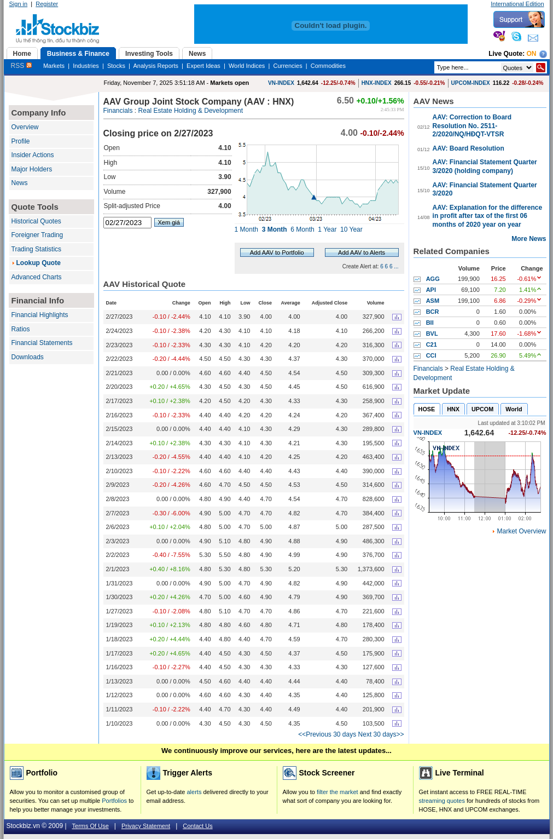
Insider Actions (32, 155)
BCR (432, 311)
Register (47, 4)
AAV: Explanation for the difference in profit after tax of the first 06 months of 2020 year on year (487, 216)
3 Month (274, 229)
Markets (54, 65)
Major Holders (32, 169)
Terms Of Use (90, 826)
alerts (194, 792)
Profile (20, 141)
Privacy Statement (145, 826)
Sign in (18, 4)
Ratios (20, 329)
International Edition (517, 4)
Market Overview (521, 531)
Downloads (27, 357)
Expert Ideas (203, 65)
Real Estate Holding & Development (190, 110)
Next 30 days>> (381, 734)
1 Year (327, 229)
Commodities (328, 65)
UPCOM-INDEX (470, 83)
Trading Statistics (36, 249)
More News (528, 239)
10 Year (351, 229)
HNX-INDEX (377, 83)
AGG (433, 278)
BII (430, 322)
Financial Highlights (39, 315)
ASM (432, 300)
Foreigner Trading (37, 235)
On (532, 54)
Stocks (116, 65)
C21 (431, 344)
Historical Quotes (36, 221)
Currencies (287, 65)
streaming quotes (442, 800)
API (431, 289)
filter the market (337, 792)
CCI (431, 355)
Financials (118, 110)
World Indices (247, 65)
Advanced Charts (36, 277)
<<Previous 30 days (327, 734)
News (19, 183)
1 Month (246, 229)
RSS (21, 66)
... (396, 266)
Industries (86, 65)
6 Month (302, 229)
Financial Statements (42, 343)
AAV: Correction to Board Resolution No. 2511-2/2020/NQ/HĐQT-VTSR (472, 125)
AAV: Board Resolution (468, 148)
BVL (432, 333)
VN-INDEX (281, 83)
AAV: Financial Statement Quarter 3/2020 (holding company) (485, 166)
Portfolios (114, 800)
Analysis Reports (155, 65)
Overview (25, 127)
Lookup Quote (38, 263)
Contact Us (197, 826)
